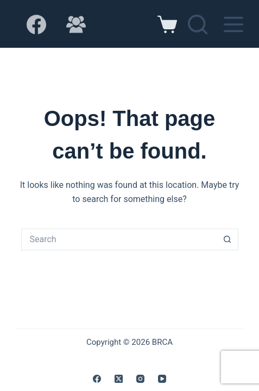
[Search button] (227, 239)
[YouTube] (162, 379)
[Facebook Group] (76, 24)
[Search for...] (119, 239)
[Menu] (233, 24)
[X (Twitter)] (119, 379)
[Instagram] (140, 379)
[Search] (197, 24)
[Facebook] (36, 24)
